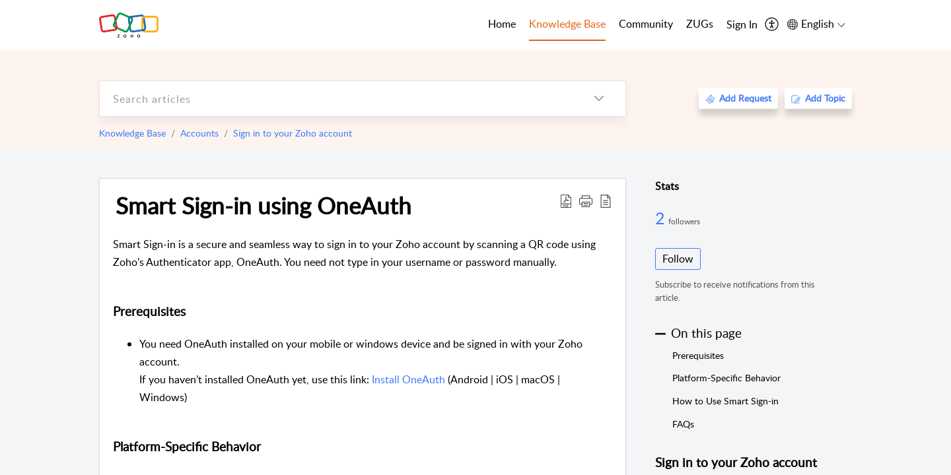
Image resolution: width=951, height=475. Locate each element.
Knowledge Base (132, 133)
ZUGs (699, 23)
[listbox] (599, 98)
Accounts (199, 133)
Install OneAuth (408, 379)
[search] (336, 98)
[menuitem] (742, 25)
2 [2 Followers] (661, 217)
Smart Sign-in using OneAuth (263, 205)
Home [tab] (502, 23)
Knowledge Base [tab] (567, 23)
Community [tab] (646, 23)
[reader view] (605, 200)
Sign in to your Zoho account (292, 133)
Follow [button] (677, 258)
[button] (585, 200)
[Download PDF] (566, 200)
